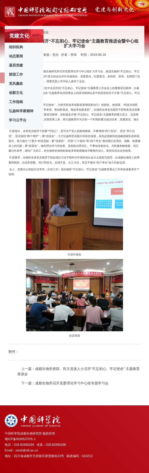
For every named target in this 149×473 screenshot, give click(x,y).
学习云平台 (17, 120)
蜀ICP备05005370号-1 (20, 439)
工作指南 (16, 102)
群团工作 (16, 74)
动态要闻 (16, 56)
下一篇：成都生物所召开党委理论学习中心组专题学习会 (64, 383)
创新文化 (16, 93)
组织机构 (16, 47)
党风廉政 (16, 84)
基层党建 (16, 65)
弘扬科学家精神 (21, 111)
